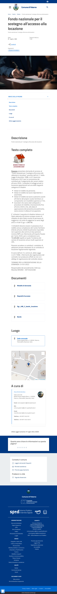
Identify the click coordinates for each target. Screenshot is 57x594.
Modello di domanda (24, 285)
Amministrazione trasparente (16, 581)
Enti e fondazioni (16, 529)
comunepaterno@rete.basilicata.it (37, 533)
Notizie (18, 14)
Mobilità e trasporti (16, 554)
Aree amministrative (16, 523)
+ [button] (13, 353)
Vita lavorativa (16, 546)
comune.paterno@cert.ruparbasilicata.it (37, 531)
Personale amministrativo (16, 533)
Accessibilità (37, 547)
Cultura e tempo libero (16, 543)
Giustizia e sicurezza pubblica (16, 556)
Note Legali (34, 588)
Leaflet (36, 379)
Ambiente (16, 560)
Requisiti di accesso (23, 296)
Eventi (16, 572)
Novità (13, 14)
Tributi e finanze (16, 558)
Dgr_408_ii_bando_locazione (27, 306)
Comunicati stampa (16, 570)
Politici (16, 531)
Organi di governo (16, 525)
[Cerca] (47, 7)
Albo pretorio (16, 579)
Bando (19, 317)
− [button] (13, 355)
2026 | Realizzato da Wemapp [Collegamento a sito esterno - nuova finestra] (28, 592)
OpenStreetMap (42, 379)
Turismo (16, 552)
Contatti (36, 520)
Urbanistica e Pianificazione (16, 550)
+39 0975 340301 (37, 529)
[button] (47, 2)
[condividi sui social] (12, 44)
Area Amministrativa (19, 392)
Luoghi (16, 536)
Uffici (16, 527)
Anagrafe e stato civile (16, 541)
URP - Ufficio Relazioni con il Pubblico (37, 535)
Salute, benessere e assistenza (16, 562)
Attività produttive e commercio (16, 548)
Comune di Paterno (29, 7)
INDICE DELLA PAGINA (15, 97)
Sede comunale (22, 338)
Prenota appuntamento (37, 541)
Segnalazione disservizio (37, 545)
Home (9, 14)
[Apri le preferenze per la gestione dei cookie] (3, 591)
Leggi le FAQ (37, 543)
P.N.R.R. (37, 549)
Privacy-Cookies (26, 588)
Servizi (16, 539)
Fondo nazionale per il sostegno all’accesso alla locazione (35, 14)
